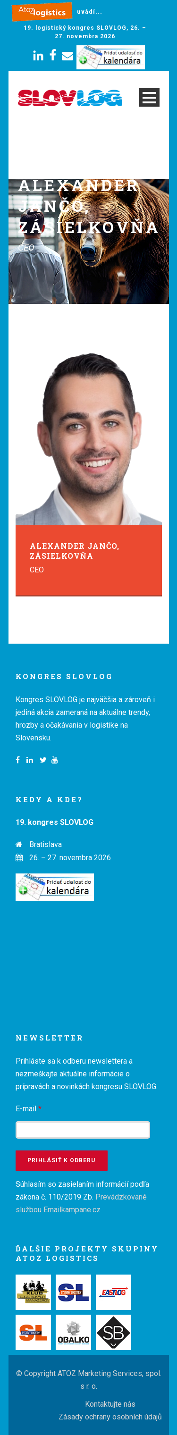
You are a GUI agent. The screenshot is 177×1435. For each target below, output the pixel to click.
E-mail (29, 1108)
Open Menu (149, 97)
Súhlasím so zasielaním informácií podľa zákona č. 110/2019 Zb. (82, 1197)
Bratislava (45, 844)
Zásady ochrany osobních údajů (110, 1416)
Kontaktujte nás (110, 1404)
